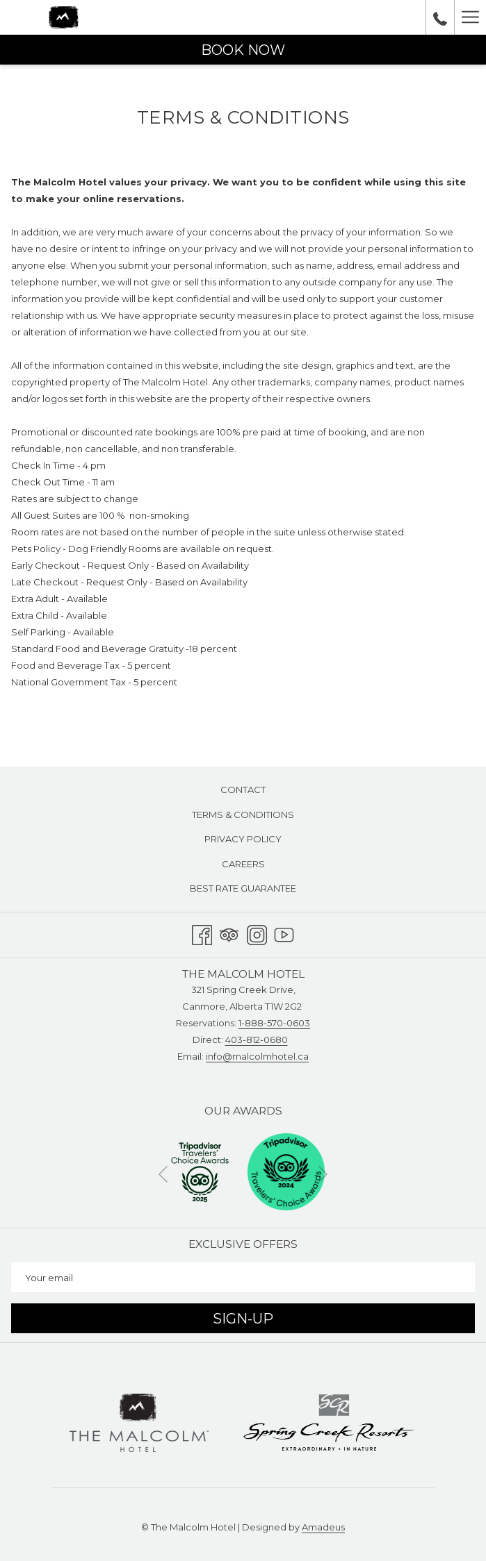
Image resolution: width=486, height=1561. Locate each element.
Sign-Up (243, 1318)
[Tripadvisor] (229, 933)
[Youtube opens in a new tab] (284, 933)
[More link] (470, 17)
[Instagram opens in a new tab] (257, 933)
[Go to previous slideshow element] (163, 1174)
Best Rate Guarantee (243, 888)
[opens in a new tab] (199, 1170)
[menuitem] (243, 790)
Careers (243, 863)
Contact (243, 789)
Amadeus (323, 1527)
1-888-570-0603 (274, 1022)
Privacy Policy (243, 838)
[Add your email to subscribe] (243, 1277)
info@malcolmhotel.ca (257, 1056)
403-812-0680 (256, 1039)
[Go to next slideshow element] (323, 1174)
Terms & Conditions (243, 814)
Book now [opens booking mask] (243, 50)
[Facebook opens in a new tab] (202, 933)
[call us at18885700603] (440, 17)
